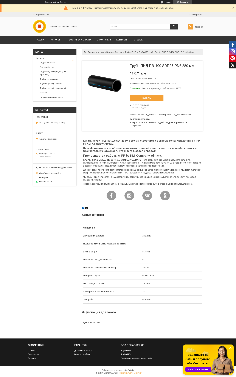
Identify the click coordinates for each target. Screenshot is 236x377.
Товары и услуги (96, 52)
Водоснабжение (114, 52)
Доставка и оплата (83, 350)
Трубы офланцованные (51, 83)
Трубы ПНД (130, 52)
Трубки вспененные (49, 79)
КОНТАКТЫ (122, 40)
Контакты (32, 358)
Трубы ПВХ (126, 354)
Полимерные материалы (51, 97)
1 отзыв (168, 2)
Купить (147, 98)
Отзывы (31, 350)
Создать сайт (50, 2)
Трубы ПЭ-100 (145, 52)
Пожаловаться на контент (130, 373)
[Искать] (174, 26)
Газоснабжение (47, 67)
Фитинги (43, 92)
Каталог (40, 58)
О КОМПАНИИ (104, 40)
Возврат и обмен (82, 354)
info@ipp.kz (44, 177)
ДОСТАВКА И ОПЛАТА (80, 40)
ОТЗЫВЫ (138, 40)
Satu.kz (131, 370)
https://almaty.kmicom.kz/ (50, 173)
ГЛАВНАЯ (40, 40)
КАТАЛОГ (55, 40)
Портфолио (33, 354)
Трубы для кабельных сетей (53, 88)
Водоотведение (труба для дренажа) (53, 73)
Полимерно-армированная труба (136, 358)
